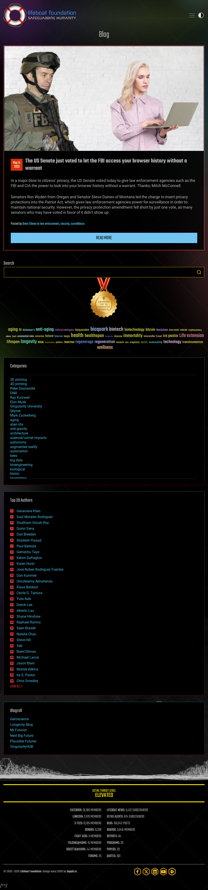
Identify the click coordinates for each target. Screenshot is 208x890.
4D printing (18, 384)
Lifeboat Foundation (30, 871)
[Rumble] (172, 871)
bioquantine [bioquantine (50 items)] (82, 330)
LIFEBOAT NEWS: (116, 810)
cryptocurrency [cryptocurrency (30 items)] (195, 330)
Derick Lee (24, 605)
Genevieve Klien (28, 511)
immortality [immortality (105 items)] (133, 335)
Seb (19, 646)
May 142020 (16, 165)
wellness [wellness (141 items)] (105, 347)
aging (14, 420)
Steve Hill (24, 640)
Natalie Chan (26, 634)
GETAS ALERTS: (115, 817)
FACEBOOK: (76, 810)
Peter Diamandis (22, 388)
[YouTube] (163, 871)
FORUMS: (93, 856)
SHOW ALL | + (16, 686)
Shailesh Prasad (29, 540)
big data (16, 460)
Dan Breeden (26, 534)
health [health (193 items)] (77, 336)
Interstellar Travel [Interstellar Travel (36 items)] (153, 336)
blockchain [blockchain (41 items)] (162, 330)
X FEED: (79, 823)
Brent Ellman (29, 224)
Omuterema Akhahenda (35, 581)
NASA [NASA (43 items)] (41, 342)
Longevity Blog (21, 725)
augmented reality (23, 447)
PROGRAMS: (113, 843)
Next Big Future (21, 736)
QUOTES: (111, 856)
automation (19, 451)
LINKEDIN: (78, 817)
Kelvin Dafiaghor (29, 558)
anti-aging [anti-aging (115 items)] (45, 329)
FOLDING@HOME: (77, 843)
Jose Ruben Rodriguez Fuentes (40, 569)
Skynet (15, 411)
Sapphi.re (72, 871)
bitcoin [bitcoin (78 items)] (150, 330)
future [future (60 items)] (49, 336)
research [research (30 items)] (120, 342)
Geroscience (19, 719)
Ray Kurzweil (20, 397)
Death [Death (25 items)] (14, 336)
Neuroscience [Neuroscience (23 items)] (50, 343)
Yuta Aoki (24, 599)
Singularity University (26, 406)
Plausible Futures (23, 741)
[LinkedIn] (154, 871)
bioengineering (21, 465)
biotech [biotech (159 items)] (116, 329)
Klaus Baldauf (27, 587)
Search (199, 272)
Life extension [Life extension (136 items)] (191, 336)
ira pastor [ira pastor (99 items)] (170, 335)
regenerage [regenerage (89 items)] (84, 342)
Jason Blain (26, 663)
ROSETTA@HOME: (76, 849)
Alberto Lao (25, 611)
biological (17, 469)
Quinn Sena (25, 528)
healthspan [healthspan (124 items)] (94, 336)
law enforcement (49, 224)
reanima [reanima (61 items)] (69, 342)
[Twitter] (146, 871)
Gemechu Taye (28, 552)
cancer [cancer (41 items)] (183, 330)
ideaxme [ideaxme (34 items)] (118, 336)
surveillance (77, 224)
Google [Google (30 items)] (67, 336)
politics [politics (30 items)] (59, 342)
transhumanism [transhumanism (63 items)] (192, 342)
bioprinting (18, 478)
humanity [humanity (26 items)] (109, 336)
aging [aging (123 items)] (13, 329)
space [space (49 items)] (144, 342)
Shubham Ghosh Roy (33, 523)
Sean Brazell (26, 628)
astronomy (18, 442)
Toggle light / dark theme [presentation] (201, 15)
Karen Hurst (25, 564)
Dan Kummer (27, 575)
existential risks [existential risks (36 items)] (25, 336)
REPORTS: (112, 836)
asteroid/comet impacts (28, 438)
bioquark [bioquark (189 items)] (99, 329)
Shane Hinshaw (28, 616)
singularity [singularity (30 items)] (135, 342)
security (65, 224)
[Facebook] (137, 871)
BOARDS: (111, 830)
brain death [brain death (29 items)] (174, 330)
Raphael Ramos (29, 622)
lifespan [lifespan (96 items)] (13, 341)
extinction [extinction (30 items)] (39, 336)
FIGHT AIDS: (81, 836)
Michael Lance (28, 657)
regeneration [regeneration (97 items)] (105, 341)
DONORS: (90, 830)
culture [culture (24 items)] (8, 336)
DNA (13, 393)
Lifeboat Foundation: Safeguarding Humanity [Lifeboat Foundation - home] (93, 15)
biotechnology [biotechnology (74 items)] (134, 330)
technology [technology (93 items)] (172, 342)
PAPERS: (111, 849)
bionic (14, 474)
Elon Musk (18, 402)
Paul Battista (26, 546)
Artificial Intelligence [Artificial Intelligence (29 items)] (64, 330)
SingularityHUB (21, 747)
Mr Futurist (18, 730)
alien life (16, 424)
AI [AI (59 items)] (20, 330)
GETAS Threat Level (104, 794)
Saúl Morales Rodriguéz (35, 517)
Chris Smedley (27, 681)
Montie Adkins (27, 669)
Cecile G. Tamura (29, 593)
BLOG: (110, 823)
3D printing (18, 380)
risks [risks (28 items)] (127, 342)
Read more (104, 238)
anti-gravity (18, 429)
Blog (104, 35)
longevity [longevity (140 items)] (29, 342)
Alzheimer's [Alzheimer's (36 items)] (29, 330)
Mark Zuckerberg (23, 415)
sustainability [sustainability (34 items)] (155, 342)
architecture (19, 433)
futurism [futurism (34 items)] (58, 336)
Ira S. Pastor (26, 675)
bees (13, 456)
